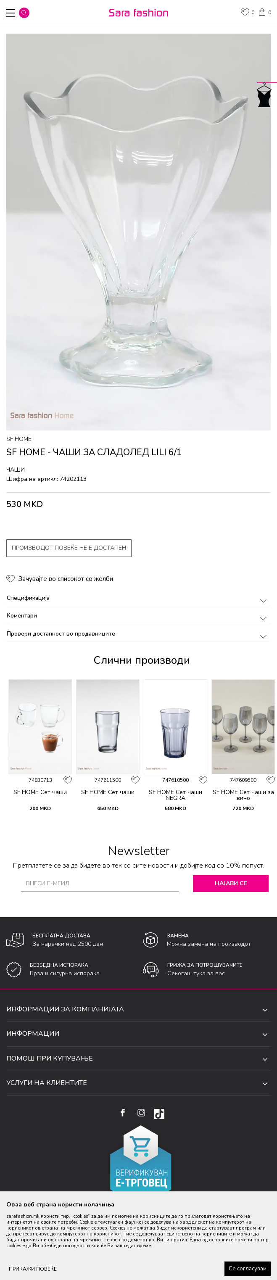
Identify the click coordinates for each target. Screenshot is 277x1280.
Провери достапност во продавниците (138, 634)
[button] (24, 13)
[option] (138, 232)
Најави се (231, 883)
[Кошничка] (264, 11)
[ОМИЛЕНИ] (247, 13)
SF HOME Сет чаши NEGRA (175, 795)
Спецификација (138, 598)
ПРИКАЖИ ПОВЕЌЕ (33, 1269)
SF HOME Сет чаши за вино (243, 795)
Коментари (138, 615)
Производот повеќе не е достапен (69, 548)
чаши (15, 470)
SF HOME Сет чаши (40, 792)
